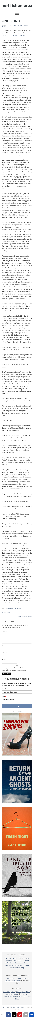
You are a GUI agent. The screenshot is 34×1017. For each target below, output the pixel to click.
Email (4, 652)
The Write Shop (24, 958)
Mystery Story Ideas (23, 992)
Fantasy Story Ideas (15, 997)
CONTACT (5, 1008)
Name (4, 646)
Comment (5, 631)
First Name (5, 689)
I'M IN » (17, 706)
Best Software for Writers (13, 965)
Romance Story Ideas (12, 994)
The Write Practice (11, 958)
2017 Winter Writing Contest (14, 608)
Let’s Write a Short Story (13, 961)
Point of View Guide (21, 963)
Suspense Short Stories (14, 979)
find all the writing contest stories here (14, 35)
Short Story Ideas (9, 992)
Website (4, 659)
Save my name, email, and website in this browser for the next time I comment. (15, 669)
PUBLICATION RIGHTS (16, 1008)
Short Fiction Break (17, 5)
